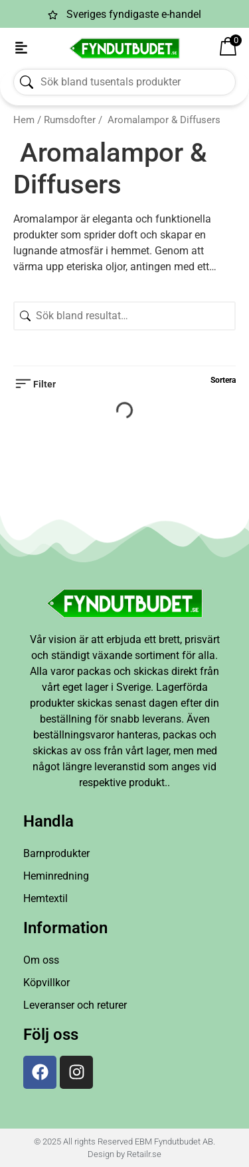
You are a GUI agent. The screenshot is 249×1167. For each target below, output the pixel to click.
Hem (24, 120)
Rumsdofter (70, 120)
